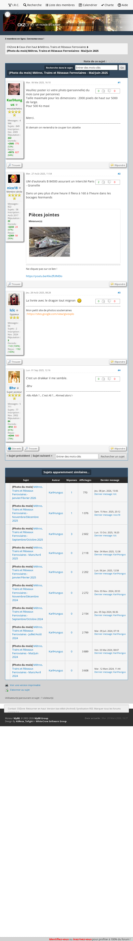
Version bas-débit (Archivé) (61, 708)
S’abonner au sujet (20, 689)
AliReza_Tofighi (24, 721)
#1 (119, 82)
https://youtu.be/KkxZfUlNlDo (44, 276)
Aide (123, 5)
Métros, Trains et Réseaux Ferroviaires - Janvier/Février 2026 (27, 492)
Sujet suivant (41, 455)
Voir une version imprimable (25, 685)
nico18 (116, 514)
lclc (12, 310)
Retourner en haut (36, 708)
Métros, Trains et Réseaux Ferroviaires (63, 47)
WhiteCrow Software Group (51, 721)
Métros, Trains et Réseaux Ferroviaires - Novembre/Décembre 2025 (27, 513)
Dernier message (103, 493)
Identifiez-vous (59, 939)
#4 (119, 370)
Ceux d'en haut (28, 47)
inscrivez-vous (82, 939)
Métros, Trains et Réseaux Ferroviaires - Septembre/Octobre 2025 (27, 534)
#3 (119, 292)
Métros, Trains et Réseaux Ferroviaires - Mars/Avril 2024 (27, 670)
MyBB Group (41, 718)
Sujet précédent (19, 455)
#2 (119, 173)
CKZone (11, 47)
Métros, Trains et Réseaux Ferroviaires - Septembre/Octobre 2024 (27, 613)
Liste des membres (60, 5)
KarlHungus (56, 492)
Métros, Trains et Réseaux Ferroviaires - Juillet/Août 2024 (27, 632)
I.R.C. (13, 5)
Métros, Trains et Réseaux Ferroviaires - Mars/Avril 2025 (27, 553)
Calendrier (88, 5)
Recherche (32, 5)
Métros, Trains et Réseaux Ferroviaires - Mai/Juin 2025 (52, 51)
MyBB (17, 718)
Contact (12, 708)
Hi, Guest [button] (15, 14)
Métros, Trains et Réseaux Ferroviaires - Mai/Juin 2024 (27, 651)
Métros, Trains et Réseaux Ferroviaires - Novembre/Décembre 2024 (27, 592)
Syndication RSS (84, 708)
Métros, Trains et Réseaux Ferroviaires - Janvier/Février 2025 (27, 572)
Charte (107, 5)
